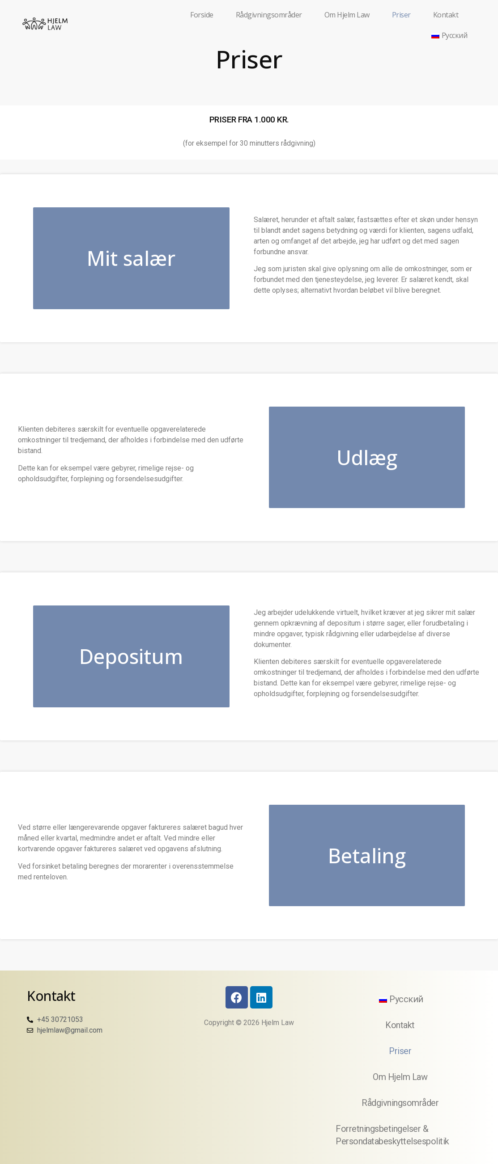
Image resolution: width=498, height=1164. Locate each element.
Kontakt (446, 15)
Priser (401, 15)
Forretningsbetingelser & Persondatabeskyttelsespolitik (392, 1135)
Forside (201, 15)
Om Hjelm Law (347, 15)
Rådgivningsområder (269, 15)
